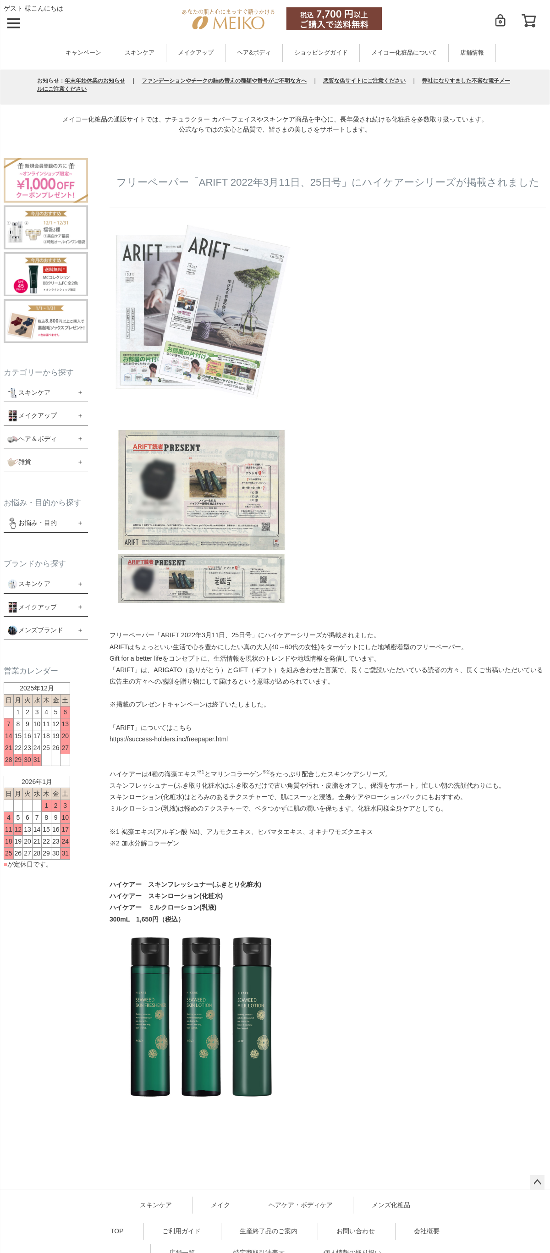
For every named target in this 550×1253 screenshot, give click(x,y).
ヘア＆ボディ (37, 438)
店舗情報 (472, 53)
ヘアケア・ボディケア (301, 1205)
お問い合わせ (355, 1231)
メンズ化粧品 (391, 1205)
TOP (117, 1231)
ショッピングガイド (321, 53)
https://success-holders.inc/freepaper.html (169, 739)
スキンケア (139, 53)
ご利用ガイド (181, 1231)
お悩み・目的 (32, 523)
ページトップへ (537, 1182)
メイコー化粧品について (404, 53)
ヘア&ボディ (253, 53)
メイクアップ (196, 53)
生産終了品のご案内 (268, 1231)
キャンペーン (83, 53)
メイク (220, 1205)
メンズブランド (40, 630)
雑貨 (24, 461)
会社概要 (427, 1231)
